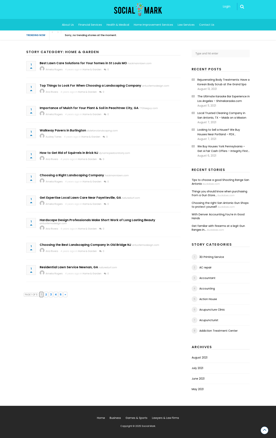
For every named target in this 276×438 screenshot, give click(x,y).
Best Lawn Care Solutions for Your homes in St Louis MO (83, 63)
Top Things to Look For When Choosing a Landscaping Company (90, 85)
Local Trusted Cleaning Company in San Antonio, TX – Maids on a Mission (221, 115)
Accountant (207, 278)
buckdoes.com (211, 183)
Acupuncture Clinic (212, 310)
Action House (208, 299)
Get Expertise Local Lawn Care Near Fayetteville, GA (80, 197)
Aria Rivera (52, 92)
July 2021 (197, 368)
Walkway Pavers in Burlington (63, 130)
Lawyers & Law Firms (165, 418)
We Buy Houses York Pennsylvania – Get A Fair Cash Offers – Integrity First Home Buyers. (222, 148)
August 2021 (199, 357)
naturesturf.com (131, 197)
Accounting (207, 288)
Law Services (186, 25)
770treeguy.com (148, 108)
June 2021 (198, 379)
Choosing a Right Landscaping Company (72, 175)
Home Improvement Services (153, 25)
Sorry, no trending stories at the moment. (91, 35)
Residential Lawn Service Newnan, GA (69, 267)
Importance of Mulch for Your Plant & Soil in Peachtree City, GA (89, 108)
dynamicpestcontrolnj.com (114, 153)
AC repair (205, 267)
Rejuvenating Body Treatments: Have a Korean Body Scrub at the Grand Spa (223, 82)
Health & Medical (118, 25)
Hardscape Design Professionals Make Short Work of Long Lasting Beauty (97, 220)
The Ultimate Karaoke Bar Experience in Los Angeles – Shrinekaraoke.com (223, 98)
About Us (68, 25)
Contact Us (206, 25)
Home (101, 418)
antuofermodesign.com (155, 85)
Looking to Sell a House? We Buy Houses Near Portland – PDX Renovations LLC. (218, 132)
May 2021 (198, 389)
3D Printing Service (211, 257)
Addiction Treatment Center (218, 331)
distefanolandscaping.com (102, 130)
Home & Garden (92, 69)
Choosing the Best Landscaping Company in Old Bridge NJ (85, 245)
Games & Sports (136, 418)
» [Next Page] (65, 294)
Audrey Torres (54, 136)
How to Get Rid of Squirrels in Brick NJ (69, 153)
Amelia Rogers (54, 69)
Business (115, 418)
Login (226, 6)
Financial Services (90, 25)
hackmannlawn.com (139, 63)
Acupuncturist (208, 320)
